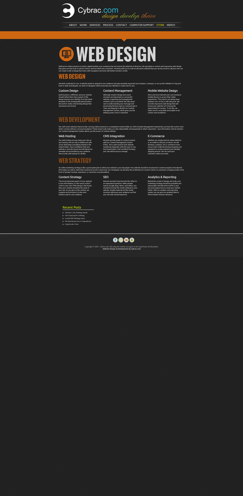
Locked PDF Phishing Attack (75, 218)
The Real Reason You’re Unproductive (78, 221)
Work (83, 25)
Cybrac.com (136, 249)
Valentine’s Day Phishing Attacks (76, 213)
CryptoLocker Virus (72, 224)
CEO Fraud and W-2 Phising (74, 215)
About (73, 25)
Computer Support (142, 25)
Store (160, 25)
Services (95, 25)
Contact (121, 25)
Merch (171, 25)
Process (108, 25)
